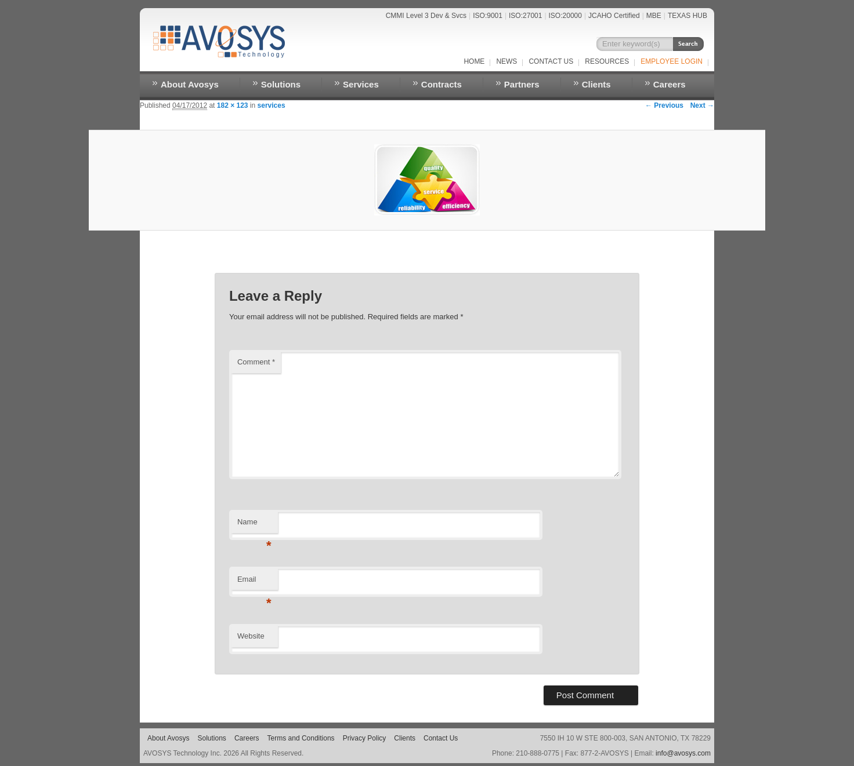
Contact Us (551, 61)
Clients (596, 84)
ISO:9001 (487, 16)
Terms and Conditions (301, 738)
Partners (522, 84)
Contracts (441, 84)
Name (254, 525)
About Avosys (190, 84)
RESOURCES (607, 61)
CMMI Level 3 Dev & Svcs (426, 16)
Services (361, 84)
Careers (669, 84)
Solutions (281, 84)
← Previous (664, 105)
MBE (653, 16)
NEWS (506, 61)
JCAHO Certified (614, 16)
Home (474, 61)
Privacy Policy (364, 738)
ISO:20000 (565, 16)
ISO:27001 (525, 16)
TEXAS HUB (687, 16)
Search (688, 44)
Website (251, 636)
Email (254, 582)
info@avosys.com (683, 753)
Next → (702, 105)
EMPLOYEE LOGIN (671, 61)
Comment (256, 362)
